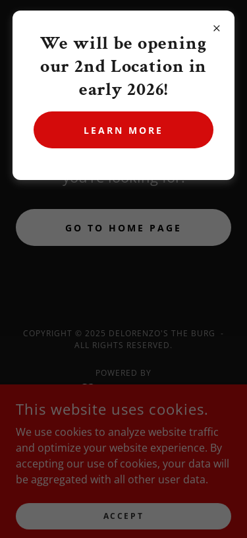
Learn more (123, 130)
